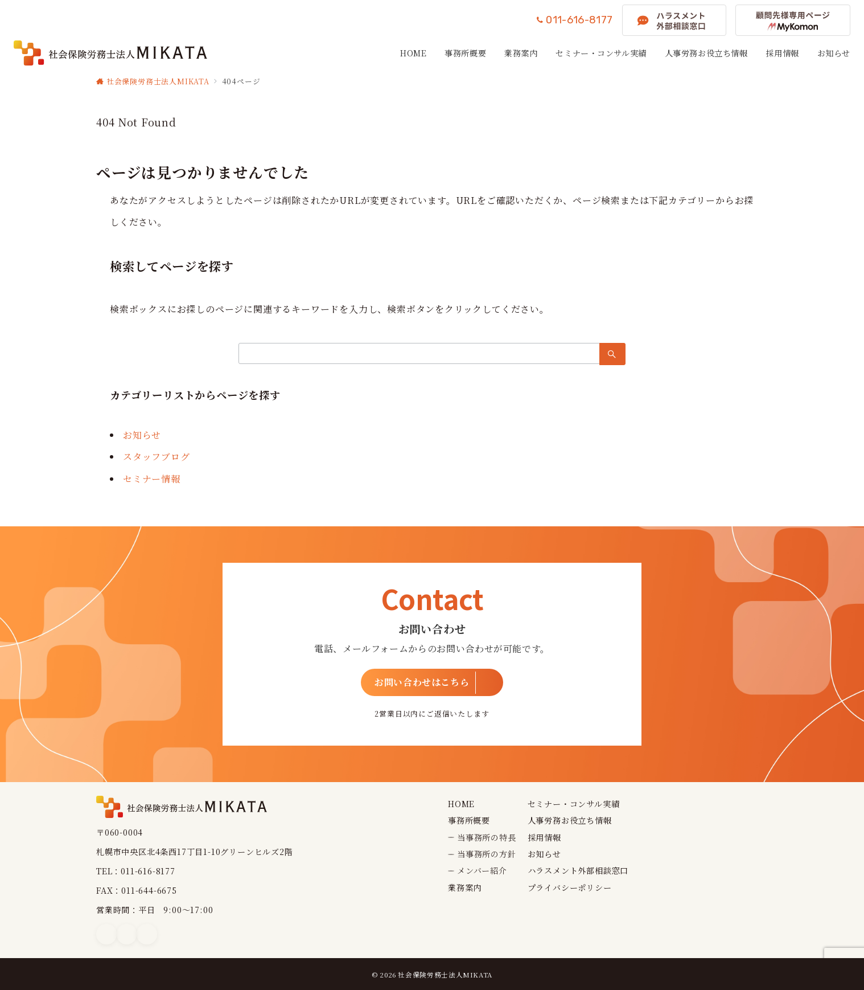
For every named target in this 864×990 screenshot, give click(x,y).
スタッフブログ (156, 456)
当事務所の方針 (486, 854)
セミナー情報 (151, 478)
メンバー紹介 (482, 870)
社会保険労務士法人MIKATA (445, 974)
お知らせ (142, 434)
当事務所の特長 (486, 837)
